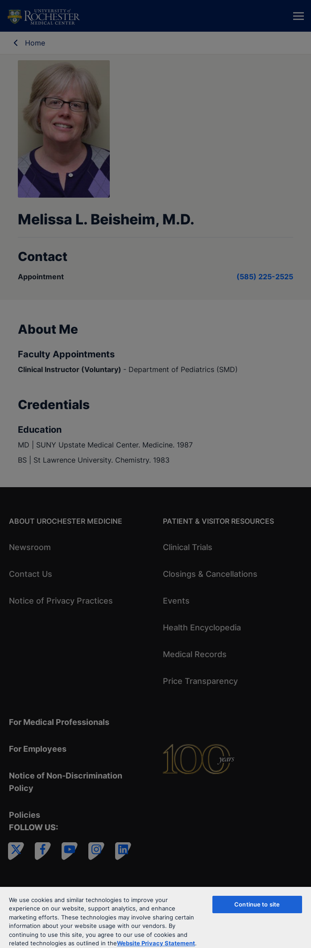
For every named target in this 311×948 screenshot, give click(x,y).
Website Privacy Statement (156, 943)
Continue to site (257, 904)
